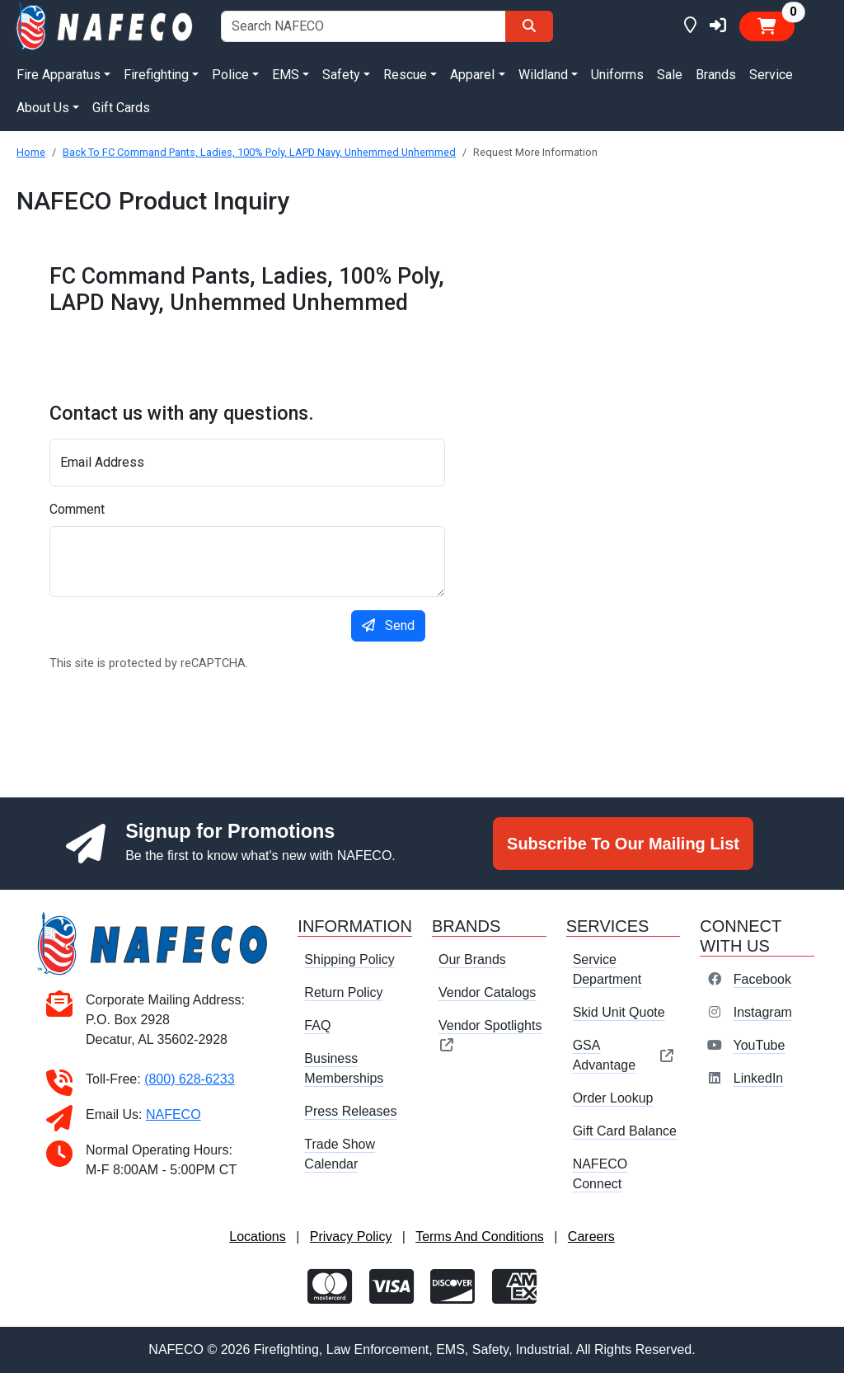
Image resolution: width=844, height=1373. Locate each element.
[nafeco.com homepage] (105, 25)
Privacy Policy (351, 1237)
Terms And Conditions (479, 1237)
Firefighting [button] (156, 74)
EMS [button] (285, 74)
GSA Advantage (623, 1055)
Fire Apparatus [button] (58, 74)
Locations (257, 1237)
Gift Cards (121, 107)
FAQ (317, 1025)
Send (388, 625)
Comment (77, 509)
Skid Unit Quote (619, 1012)
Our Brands (472, 959)
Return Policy (343, 992)
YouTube (759, 1045)
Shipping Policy (349, 959)
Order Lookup (613, 1098)
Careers (591, 1237)
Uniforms (617, 74)
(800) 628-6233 (189, 1079)
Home (30, 152)
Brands (716, 74)
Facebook (762, 979)
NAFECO (173, 1114)
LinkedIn (759, 1078)
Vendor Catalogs (487, 992)
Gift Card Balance (625, 1131)
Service (771, 74)
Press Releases (350, 1111)
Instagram (763, 1012)
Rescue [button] (405, 74)
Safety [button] (341, 74)
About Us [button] (42, 107)
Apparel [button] (472, 74)
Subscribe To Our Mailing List (623, 844)
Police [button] (230, 74)
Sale (669, 74)
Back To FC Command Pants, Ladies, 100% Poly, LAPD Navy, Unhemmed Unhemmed (259, 152)
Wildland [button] (543, 74)
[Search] (529, 26)
